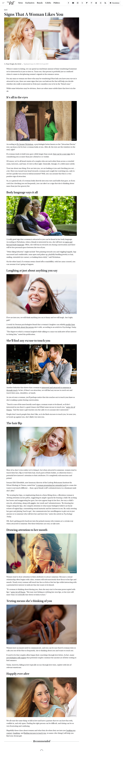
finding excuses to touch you (35, 733)
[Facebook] (68, 2)
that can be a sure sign (61, 154)
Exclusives (29, 3)
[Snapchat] (96, 2)
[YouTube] (73, 2)
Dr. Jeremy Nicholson (25, 144)
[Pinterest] (91, 2)
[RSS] (105, 2)
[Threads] (100, 2)
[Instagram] (77, 2)
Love (5, 10)
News (20, 3)
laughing (16, 733)
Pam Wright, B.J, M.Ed (13, 64)
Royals (40, 3)
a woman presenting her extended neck (51, 485)
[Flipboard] (86, 2)
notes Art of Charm (18, 592)
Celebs (48, 3)
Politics (57, 3)
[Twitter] (82, 2)
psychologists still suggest (16, 658)
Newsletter (114, 3)
